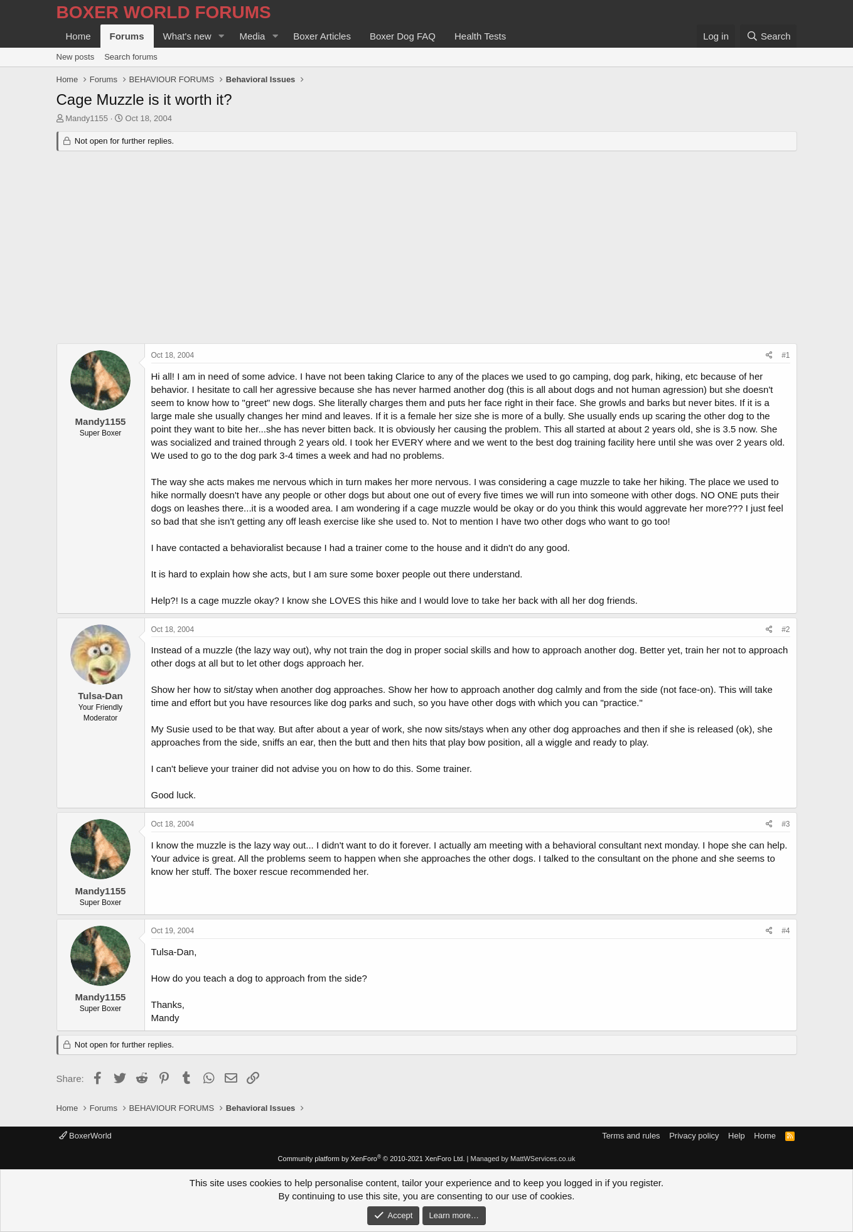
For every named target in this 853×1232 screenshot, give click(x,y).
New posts (75, 57)
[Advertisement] (426, 249)
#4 (785, 930)
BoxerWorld (85, 1135)
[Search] (768, 36)
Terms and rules (631, 1135)
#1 (785, 355)
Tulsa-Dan (100, 695)
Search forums (131, 57)
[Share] (769, 355)
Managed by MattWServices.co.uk (523, 1158)
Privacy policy (694, 1135)
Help (736, 1135)
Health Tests (480, 36)
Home (78, 36)
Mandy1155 (86, 118)
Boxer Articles (322, 36)
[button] (221, 36)
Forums (127, 36)
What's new (187, 36)
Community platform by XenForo (371, 1158)
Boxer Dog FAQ (403, 36)
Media (252, 36)
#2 (785, 629)
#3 (785, 824)
